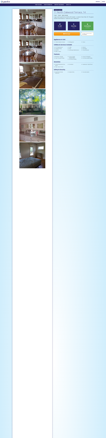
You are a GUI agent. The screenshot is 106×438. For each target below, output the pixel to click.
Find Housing (38, 4)
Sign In (103, 1)
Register (98, 1)
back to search (58, 10)
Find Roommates (48, 4)
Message (66, 34)
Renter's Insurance (59, 4)
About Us (68, 4)
